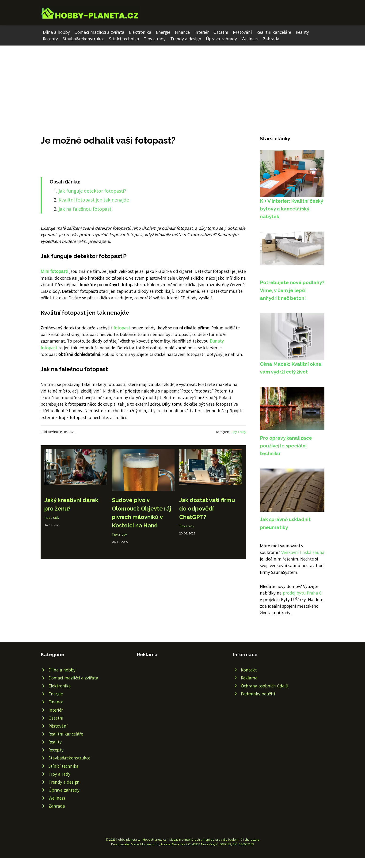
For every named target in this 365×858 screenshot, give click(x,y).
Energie (163, 32)
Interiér (201, 32)
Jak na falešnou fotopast (85, 209)
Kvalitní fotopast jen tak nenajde (94, 200)
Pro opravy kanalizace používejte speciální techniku (286, 446)
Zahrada (271, 39)
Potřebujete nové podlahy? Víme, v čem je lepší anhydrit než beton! (292, 290)
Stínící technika (124, 39)
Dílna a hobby (56, 32)
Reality (302, 32)
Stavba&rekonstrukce (83, 39)
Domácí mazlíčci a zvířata (99, 32)
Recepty (50, 39)
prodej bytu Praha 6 (302, 593)
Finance (182, 32)
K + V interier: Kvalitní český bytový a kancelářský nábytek (291, 209)
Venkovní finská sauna (302, 552)
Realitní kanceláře (274, 32)
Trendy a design (185, 39)
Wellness (250, 39)
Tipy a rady (155, 39)
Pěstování (242, 32)
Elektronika (140, 32)
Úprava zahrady (221, 39)
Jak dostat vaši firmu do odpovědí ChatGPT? (207, 508)
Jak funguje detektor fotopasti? (92, 191)
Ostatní (220, 32)
